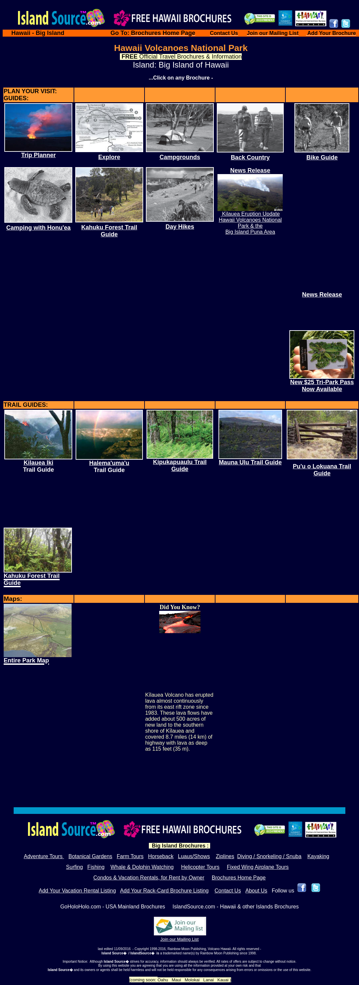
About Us (256, 890)
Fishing (96, 867)
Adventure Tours (44, 856)
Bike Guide (322, 157)
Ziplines (225, 856)
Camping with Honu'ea (38, 227)
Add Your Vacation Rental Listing (77, 890)
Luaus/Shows (194, 856)
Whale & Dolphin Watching (142, 867)
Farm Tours (130, 856)
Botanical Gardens (90, 856)
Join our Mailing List (180, 939)
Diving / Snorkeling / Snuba (269, 856)
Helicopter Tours (200, 867)
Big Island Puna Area (250, 232)
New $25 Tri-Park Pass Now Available (322, 385)
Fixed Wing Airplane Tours (258, 867)
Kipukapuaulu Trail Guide (179, 465)
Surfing (74, 867)
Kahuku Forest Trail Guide (109, 231)
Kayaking (318, 856)
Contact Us (227, 890)
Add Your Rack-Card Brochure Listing (164, 890)
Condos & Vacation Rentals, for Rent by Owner (148, 877)
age (261, 877)
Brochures (224, 877)
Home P (247, 877)
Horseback (160, 856)
